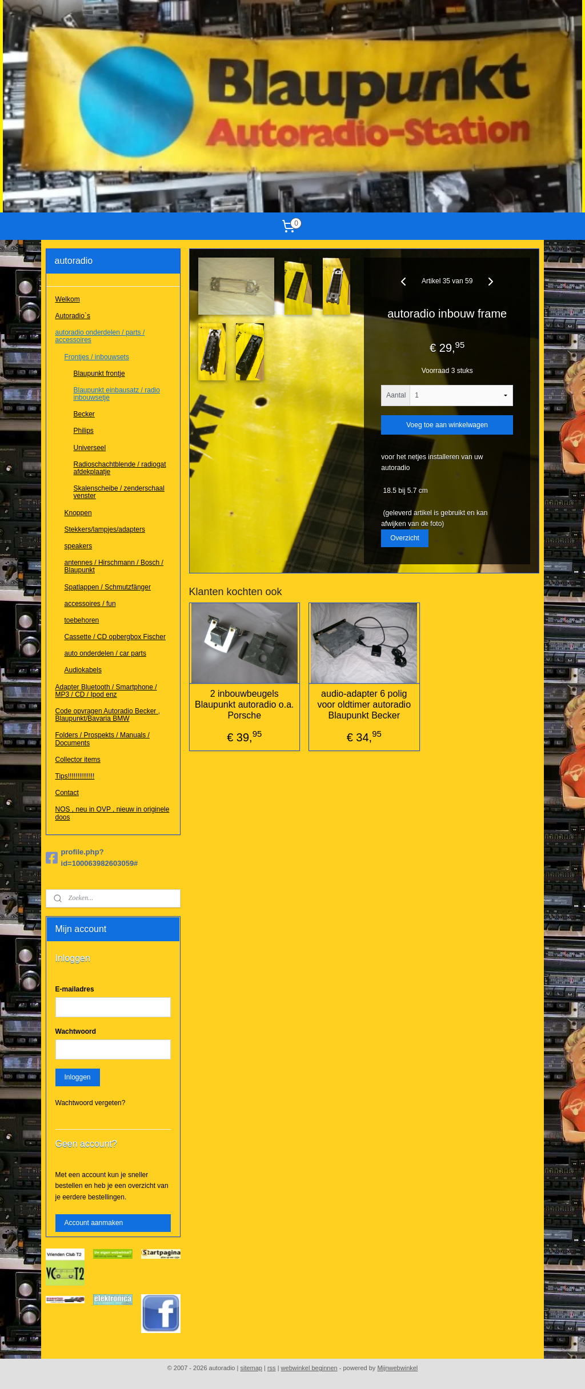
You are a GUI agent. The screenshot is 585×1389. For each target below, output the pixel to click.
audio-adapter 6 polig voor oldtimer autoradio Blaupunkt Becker (364, 704)
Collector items (78, 760)
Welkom (67, 299)
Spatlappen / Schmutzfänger (108, 587)
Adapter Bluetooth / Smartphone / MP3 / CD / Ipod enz (106, 690)
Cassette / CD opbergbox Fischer (115, 637)
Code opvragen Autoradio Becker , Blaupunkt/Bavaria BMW (107, 714)
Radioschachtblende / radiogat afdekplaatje (120, 468)
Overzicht (405, 538)
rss (271, 1367)
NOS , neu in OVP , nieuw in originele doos (112, 813)
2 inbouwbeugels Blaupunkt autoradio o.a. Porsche (244, 704)
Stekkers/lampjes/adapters (105, 529)
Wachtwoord (76, 1031)
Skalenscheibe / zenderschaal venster (119, 492)
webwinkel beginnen (309, 1367)
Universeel (90, 448)
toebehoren (82, 620)
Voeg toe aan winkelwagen (447, 425)
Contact (67, 793)
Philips (84, 431)
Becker (84, 414)
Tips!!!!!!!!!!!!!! (75, 776)
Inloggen (78, 1077)
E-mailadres (74, 989)
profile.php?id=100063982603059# (92, 858)
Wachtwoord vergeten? (90, 1103)
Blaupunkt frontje (99, 374)
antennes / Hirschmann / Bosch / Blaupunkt (114, 566)
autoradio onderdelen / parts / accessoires (100, 336)
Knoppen (78, 513)
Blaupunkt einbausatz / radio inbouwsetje (117, 394)
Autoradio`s (72, 316)
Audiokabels (83, 670)
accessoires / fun (90, 604)
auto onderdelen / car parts (105, 653)
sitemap (251, 1367)
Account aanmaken (94, 1223)
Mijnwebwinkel (397, 1367)
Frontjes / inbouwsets (97, 357)
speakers (79, 546)
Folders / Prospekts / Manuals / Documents (102, 738)
